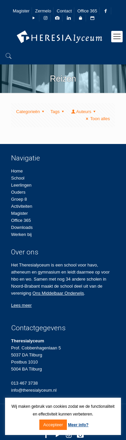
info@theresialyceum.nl (33, 390)
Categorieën (31, 111)
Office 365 (87, 10)
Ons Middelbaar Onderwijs (58, 293)
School (18, 178)
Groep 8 (19, 199)
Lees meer (21, 305)
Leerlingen (21, 185)
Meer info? (78, 425)
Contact (64, 10)
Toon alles (97, 118)
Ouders (18, 192)
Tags (58, 111)
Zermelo (43, 10)
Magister (21, 10)
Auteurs (83, 111)
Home (17, 171)
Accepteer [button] (53, 424)
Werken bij (21, 234)
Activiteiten (21, 206)
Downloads (22, 227)
